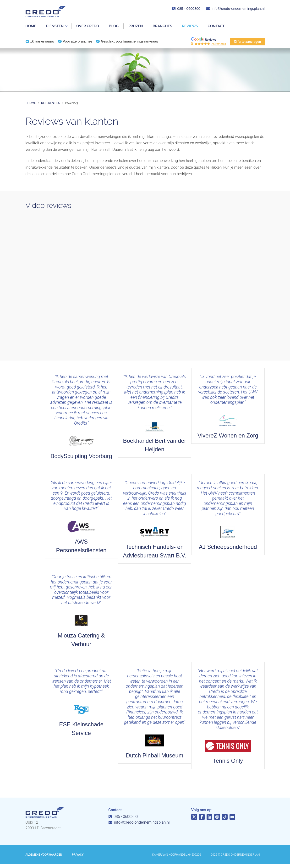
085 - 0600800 (188, 8)
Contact (216, 26)
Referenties (50, 103)
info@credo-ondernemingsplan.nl (238, 8)
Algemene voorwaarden (44, 854)
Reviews (190, 26)
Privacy (78, 854)
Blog (114, 26)
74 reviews (218, 43)
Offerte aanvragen (247, 41)
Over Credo (87, 26)
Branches (162, 26)
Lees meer (228, 405)
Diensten (55, 26)
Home (31, 26)
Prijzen (135, 26)
